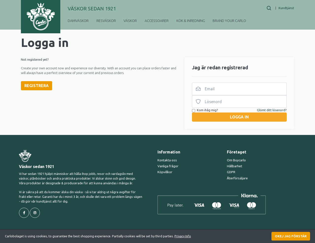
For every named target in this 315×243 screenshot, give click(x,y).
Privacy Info (182, 236)
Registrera (36, 85)
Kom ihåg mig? (207, 110)
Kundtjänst (286, 8)
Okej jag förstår (291, 236)
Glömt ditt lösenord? (272, 110)
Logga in (239, 117)
